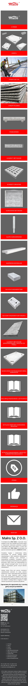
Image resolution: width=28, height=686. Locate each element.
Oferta (9, 645)
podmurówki (14, 132)
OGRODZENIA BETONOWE (14, 211)
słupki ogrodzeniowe (14, 237)
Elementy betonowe (12, 655)
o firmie (14, 27)
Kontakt (9, 648)
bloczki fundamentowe (14, 289)
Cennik (8, 647)
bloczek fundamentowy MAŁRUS (14, 316)
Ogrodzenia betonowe (12, 650)
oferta (14, 53)
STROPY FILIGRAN (14, 106)
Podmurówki (10, 653)
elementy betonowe (14, 158)
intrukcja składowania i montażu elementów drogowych (14, 453)
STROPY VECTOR (14, 79)
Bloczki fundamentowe (12, 658)
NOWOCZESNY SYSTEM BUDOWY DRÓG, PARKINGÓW (14, 371)
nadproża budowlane (14, 263)
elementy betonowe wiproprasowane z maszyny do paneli (14, 343)
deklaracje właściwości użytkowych (14, 399)
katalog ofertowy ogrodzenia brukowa (14, 425)
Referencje (14, 506)
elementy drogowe (14, 184)
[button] (13, 604)
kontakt (14, 533)
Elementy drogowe (12, 656)
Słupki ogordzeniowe (12, 652)
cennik (14, 480)
